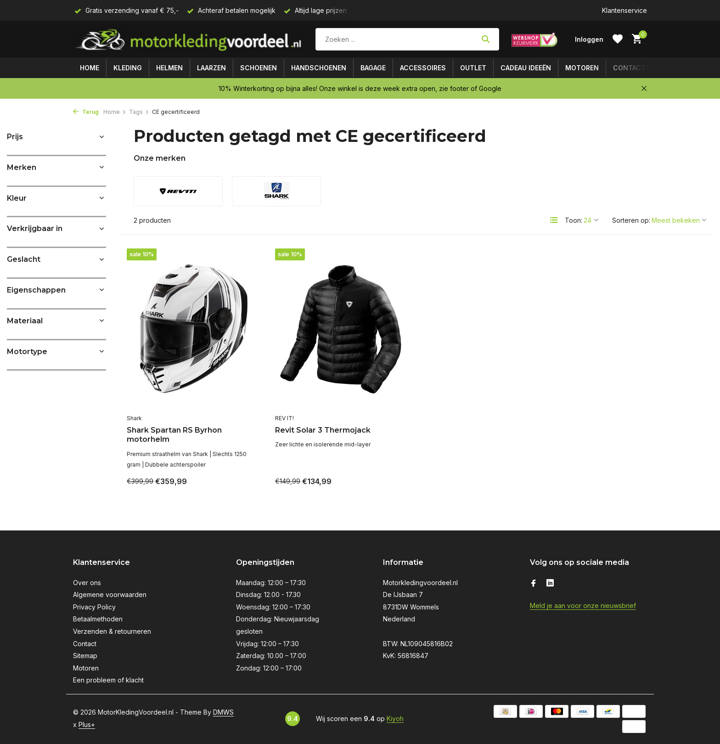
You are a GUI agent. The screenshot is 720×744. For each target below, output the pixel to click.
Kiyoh (395, 718)
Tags (139, 111)
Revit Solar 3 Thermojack (323, 430)
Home (89, 68)
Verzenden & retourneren (112, 631)
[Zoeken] (407, 39)
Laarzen (211, 68)
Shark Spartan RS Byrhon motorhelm (174, 435)
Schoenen (258, 68)
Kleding (127, 68)
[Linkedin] (550, 584)
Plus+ (87, 724)
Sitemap (85, 655)
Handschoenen (318, 68)
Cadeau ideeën (526, 68)
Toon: (573, 220)
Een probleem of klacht (108, 680)
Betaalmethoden (98, 619)
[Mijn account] (589, 39)
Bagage (373, 68)
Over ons (87, 582)
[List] (554, 220)
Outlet (473, 68)
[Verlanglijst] (618, 39)
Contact (629, 68)
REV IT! (284, 418)
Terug (86, 111)
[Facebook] (533, 584)
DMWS (223, 712)
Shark (134, 418)
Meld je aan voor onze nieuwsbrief (583, 605)
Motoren (582, 68)
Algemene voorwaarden (109, 594)
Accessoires (423, 68)
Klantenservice (624, 10)
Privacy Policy (94, 607)
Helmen (169, 68)
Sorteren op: (631, 220)
